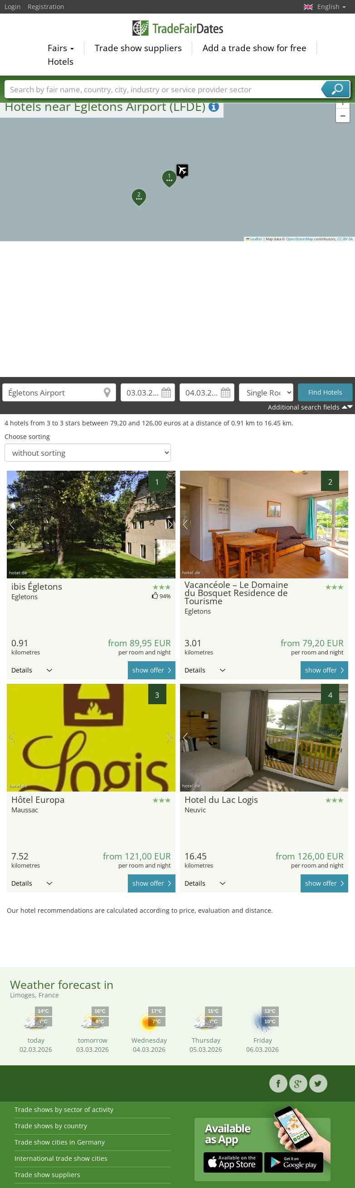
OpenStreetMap (299, 239)
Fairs (61, 48)
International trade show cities (61, 1158)
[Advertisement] (178, 309)
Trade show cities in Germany (60, 1142)
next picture (170, 524)
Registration (46, 6)
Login (13, 6)
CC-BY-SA (345, 239)
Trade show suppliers (138, 48)
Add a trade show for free (254, 48)
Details (31, 670)
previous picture (12, 524)
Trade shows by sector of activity (64, 1109)
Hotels (60, 61)
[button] (177, 165)
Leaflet (254, 239)
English (331, 6)
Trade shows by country (51, 1125)
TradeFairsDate (177, 28)
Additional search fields (304, 407)
